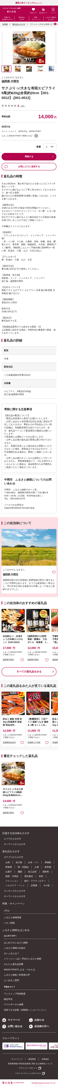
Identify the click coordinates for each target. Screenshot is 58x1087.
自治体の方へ (39, 1026)
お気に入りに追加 (54, 572)
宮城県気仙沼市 (9, 742)
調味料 (46, 871)
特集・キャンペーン (36, 18)
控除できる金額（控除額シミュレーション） (25, 1010)
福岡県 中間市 (10, 81)
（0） (22, 106)
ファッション (11, 881)
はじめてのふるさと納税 (16, 942)
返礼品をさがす (22, 18)
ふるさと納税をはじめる (50, 18)
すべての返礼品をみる (29, 671)
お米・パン (33, 862)
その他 (46, 885)
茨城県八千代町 (34, 742)
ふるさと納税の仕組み (15, 948)
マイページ (11, 1020)
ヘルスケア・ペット (15, 885)
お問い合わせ (12, 1026)
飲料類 (48, 867)
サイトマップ (16, 1059)
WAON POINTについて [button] (36, 136)
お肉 (7, 862)
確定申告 (8, 999)
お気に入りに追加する (22, 166)
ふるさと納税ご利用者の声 (17, 975)
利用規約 (45, 1059)
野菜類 (8, 867)
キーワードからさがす (15, 844)
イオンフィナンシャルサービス (28, 1073)
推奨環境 (32, 1059)
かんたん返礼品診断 (13, 964)
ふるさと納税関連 (12, 917)
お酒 (36, 867)
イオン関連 (9, 923)
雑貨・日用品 (11, 876)
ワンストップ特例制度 (15, 993)
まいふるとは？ (11, 953)
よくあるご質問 (11, 980)
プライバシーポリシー (28, 1068)
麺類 (20, 871)
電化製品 (28, 876)
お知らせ (36, 1020)
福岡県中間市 (8, 660)
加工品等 (32, 871)
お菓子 (8, 871)
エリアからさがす (12, 838)
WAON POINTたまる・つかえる (19, 969)
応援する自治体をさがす (7, 18)
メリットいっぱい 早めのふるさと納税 (22, 958)
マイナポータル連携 (13, 1004)
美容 (41, 876)
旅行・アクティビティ (35, 881)
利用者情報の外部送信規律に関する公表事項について (30, 1064)
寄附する (29, 156)
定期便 (34, 885)
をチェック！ (29, 3)
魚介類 (19, 862)
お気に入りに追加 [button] (22, 660)
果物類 (48, 862)
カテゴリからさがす (13, 857)
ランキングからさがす (15, 891)
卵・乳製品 (23, 867)
